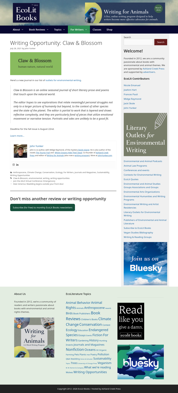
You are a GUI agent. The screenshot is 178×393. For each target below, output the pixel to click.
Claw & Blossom (20, 178)
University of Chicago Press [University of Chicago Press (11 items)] (87, 363)
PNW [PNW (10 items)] (88, 355)
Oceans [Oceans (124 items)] (90, 349)
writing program (82, 155)
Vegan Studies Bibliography (138, 232)
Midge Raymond (132, 98)
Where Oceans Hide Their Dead (68, 152)
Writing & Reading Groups (138, 237)
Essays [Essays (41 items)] (82, 335)
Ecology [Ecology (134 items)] (72, 330)
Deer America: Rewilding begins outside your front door (38, 184)
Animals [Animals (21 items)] (80, 308)
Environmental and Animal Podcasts (143, 161)
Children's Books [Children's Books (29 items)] (89, 319)
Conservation (48, 172)
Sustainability (103, 172)
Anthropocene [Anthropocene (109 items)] (94, 308)
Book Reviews (40, 30)
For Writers (80, 30)
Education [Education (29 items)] (83, 330)
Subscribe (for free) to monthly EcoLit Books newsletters (42, 207)
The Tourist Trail (43, 152)
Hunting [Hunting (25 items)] (103, 340)
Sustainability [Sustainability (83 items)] (102, 358)
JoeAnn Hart (130, 89)
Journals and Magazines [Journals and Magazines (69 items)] (89, 344)
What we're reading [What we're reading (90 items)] (97, 367)
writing (46, 178)
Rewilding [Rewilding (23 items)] (75, 358)
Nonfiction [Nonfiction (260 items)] (75, 349)
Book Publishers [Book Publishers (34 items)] (81, 313)
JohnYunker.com (105, 155)
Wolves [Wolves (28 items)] (69, 372)
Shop (110, 29)
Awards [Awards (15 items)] (108, 308)
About (19, 30)
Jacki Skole (129, 103)
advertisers (149, 71)
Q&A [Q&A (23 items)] (68, 358)
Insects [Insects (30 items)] (69, 344)
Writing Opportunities (20, 175)
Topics (61, 30)
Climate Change (34, 172)
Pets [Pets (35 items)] (76, 354)
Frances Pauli (131, 94)
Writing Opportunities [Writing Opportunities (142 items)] (90, 372)
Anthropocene (19, 172)
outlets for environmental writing (63, 80)
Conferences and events (136, 170)
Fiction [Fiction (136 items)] (97, 335)
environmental (35, 178)
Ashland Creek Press (153, 68)
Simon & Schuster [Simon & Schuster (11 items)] (86, 359)
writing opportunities (60, 178)
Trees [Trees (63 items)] (74, 363)
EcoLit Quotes (131, 179)
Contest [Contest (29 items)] (106, 325)
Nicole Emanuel (132, 85)
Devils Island (83, 150)
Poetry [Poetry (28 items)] (93, 354)
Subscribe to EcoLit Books (137, 228)
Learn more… (17, 135)
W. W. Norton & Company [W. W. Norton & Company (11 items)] (75, 368)
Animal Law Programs (135, 165)
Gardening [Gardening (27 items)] (83, 340)
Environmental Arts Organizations (142, 191)
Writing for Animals (55, 155)
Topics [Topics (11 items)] (68, 363)
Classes (97, 29)
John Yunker (130, 107)
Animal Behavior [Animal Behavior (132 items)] (78, 302)
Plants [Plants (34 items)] (83, 354)
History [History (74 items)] (94, 340)
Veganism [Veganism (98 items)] (104, 363)
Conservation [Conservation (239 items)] (90, 324)
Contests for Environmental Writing (142, 174)
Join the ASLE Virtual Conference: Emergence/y (34, 181)
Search (127, 37)
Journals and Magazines (85, 172)
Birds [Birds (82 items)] (69, 313)
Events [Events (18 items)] (89, 335)
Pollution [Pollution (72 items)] (103, 354)
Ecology (59, 172)
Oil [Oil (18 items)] (97, 350)
